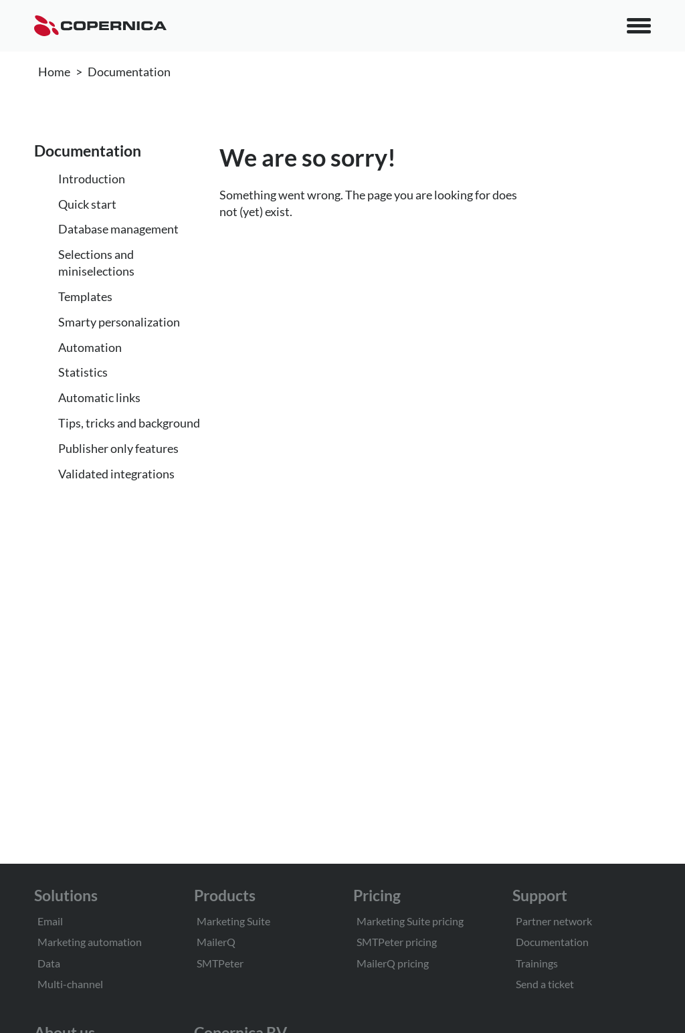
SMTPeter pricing (397, 941)
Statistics (83, 372)
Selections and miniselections (96, 262)
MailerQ (216, 941)
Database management (118, 228)
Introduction (91, 178)
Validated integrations (116, 473)
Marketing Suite (233, 921)
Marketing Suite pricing (410, 921)
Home (54, 71)
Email (50, 921)
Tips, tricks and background (129, 422)
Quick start (87, 204)
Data (48, 963)
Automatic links (99, 397)
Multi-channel (70, 983)
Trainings (537, 963)
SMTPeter (220, 963)
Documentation (129, 71)
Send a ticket (545, 983)
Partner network (554, 921)
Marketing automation (89, 941)
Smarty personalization (119, 321)
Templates (85, 296)
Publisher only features (118, 448)
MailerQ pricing (393, 963)
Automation (90, 347)
